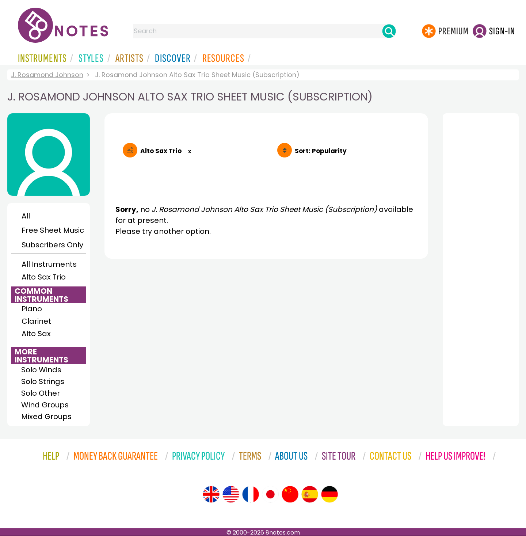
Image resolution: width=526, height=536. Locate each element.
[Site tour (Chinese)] (290, 494)
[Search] (389, 31)
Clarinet (36, 321)
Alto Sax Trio (44, 277)
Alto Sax (36, 333)
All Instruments (49, 264)
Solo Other (40, 393)
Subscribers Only (52, 245)
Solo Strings (42, 381)
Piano (32, 309)
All (26, 216)
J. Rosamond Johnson (47, 74)
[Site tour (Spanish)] (310, 494)
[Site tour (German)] (329, 494)
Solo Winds (41, 370)
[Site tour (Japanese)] (270, 494)
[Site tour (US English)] (231, 494)
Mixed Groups (46, 416)
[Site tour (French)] (250, 494)
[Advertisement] (266, 332)
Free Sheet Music (53, 230)
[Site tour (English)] (211, 494)
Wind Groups (45, 405)
